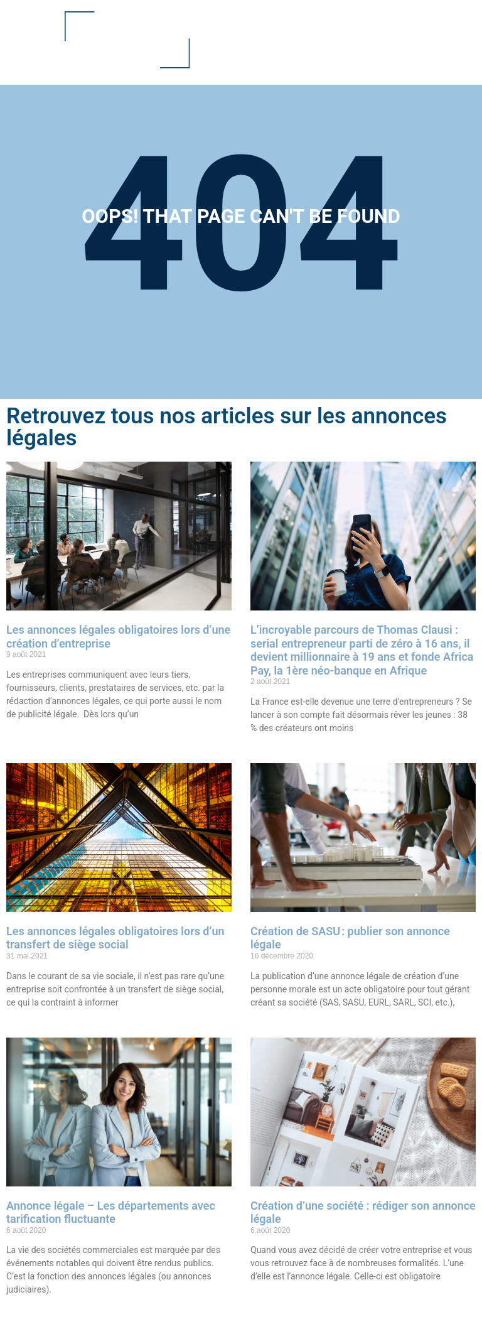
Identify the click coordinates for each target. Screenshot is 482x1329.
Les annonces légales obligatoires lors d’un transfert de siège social (115, 938)
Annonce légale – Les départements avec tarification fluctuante (110, 1212)
